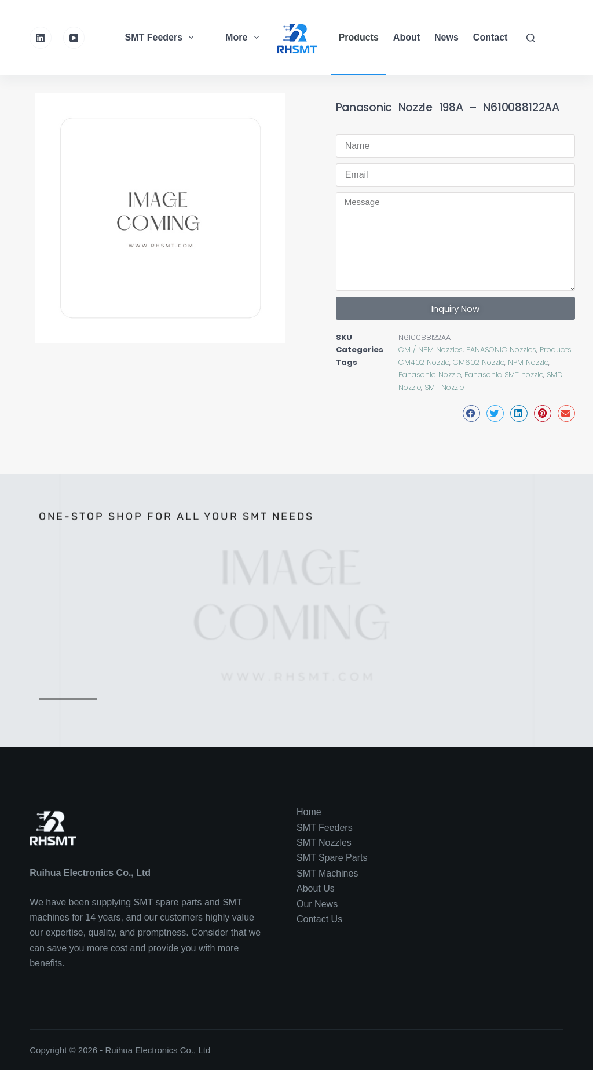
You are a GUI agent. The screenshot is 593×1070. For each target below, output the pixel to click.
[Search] (530, 38)
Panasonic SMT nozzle (503, 374)
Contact (490, 37)
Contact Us (319, 919)
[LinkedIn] (41, 38)
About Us (315, 888)
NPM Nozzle (528, 362)
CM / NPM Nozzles (430, 349)
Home (308, 812)
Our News (317, 904)
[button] (471, 413)
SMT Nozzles (324, 843)
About (406, 37)
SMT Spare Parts (331, 858)
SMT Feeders (161, 38)
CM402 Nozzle (423, 362)
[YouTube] (74, 38)
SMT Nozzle (444, 387)
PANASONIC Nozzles (501, 349)
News (446, 37)
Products (359, 37)
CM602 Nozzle (478, 362)
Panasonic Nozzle (429, 374)
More (243, 38)
